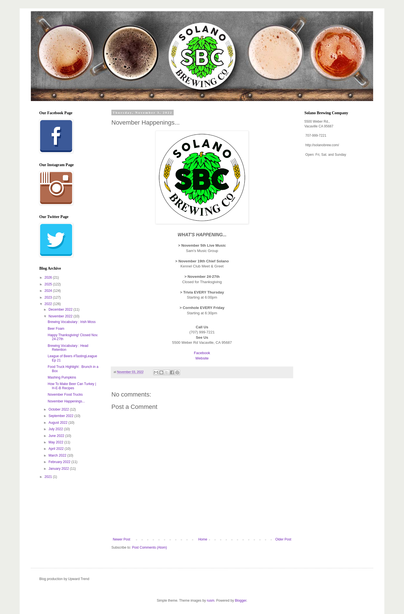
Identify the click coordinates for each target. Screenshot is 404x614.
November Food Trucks (65, 395)
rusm (210, 600)
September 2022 (61, 416)
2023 (49, 297)
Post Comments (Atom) (149, 547)
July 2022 (56, 429)
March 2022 (58, 455)
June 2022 (57, 436)
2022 (49, 304)
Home (202, 539)
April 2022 (57, 449)
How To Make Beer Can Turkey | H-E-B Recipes (72, 386)
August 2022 (58, 423)
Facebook (202, 353)
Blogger (240, 600)
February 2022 (60, 462)
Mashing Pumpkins (62, 377)
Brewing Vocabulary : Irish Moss (72, 322)
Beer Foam (56, 329)
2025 (49, 284)
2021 (49, 477)
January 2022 (59, 469)
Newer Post (121, 539)
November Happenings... (66, 401)
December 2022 (61, 309)
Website (201, 358)
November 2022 (61, 316)
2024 (49, 291)
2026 (49, 277)
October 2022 (59, 409)
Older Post (283, 539)
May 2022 (56, 442)
